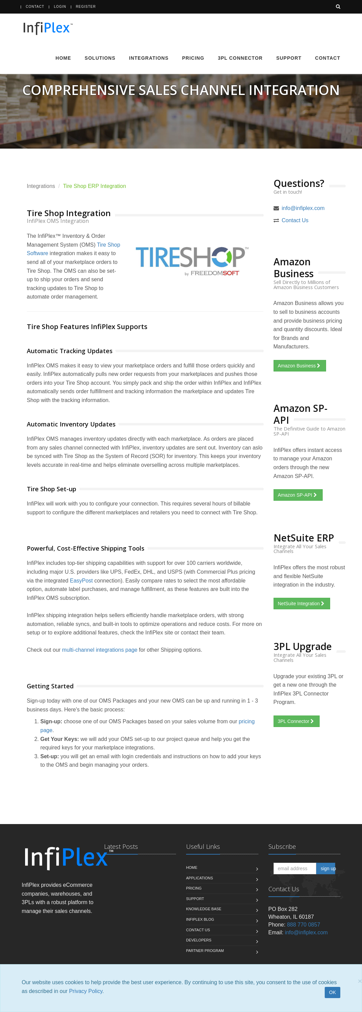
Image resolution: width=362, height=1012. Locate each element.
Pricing (193, 58)
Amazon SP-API (298, 495)
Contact (35, 6)
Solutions (100, 58)
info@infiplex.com (303, 208)
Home (63, 58)
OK (332, 992)
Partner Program (205, 951)
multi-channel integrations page (99, 650)
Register (86, 6)
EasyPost (81, 581)
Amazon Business (300, 365)
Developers (199, 940)
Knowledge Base (203, 909)
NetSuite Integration (302, 603)
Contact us (198, 930)
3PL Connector (240, 58)
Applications (199, 878)
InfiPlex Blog (200, 919)
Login (60, 6)
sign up (328, 868)
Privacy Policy (85, 991)
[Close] (360, 981)
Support (289, 58)
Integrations (149, 58)
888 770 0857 (303, 925)
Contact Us (295, 220)
